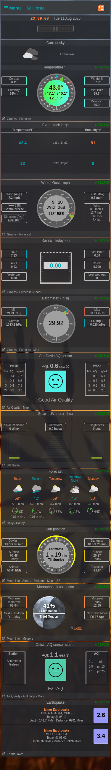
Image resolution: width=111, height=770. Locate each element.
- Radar (36, 292)
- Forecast (24, 119)
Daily (7, 523)
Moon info (10, 580)
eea (64, 367)
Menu (13, 7)
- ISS (57, 580)
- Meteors (38, 580)
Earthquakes (12, 754)
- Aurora (26, 580)
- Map (35, 350)
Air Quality (10, 407)
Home (35, 7)
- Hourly (19, 523)
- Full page (28, 696)
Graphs (9, 119)
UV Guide (10, 465)
